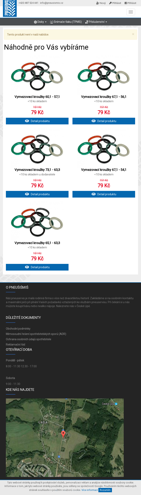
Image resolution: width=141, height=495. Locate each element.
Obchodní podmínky (18, 328)
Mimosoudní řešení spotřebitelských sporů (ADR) (36, 333)
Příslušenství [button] (96, 22)
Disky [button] (40, 22)
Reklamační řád (15, 344)
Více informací (89, 490)
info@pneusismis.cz (51, 2)
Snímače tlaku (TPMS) (65, 22)
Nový (101, 3)
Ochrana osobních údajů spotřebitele (28, 339)
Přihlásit (115, 3)
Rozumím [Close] (105, 490)
